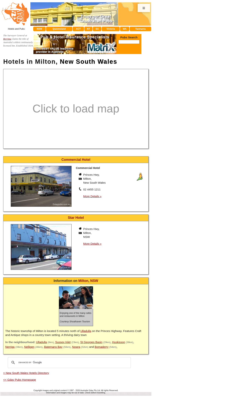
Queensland (59, 29)
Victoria (111, 29)
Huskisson (118, 342)
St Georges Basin (91, 342)
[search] (68, 362)
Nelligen (29, 346)
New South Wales (88, 61)
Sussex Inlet (63, 342)
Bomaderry (101, 346)
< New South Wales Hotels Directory (26, 372)
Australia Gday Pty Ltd (90, 390)
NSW (39, 29)
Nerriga (10, 346)
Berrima (7, 39)
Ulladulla (85, 331)
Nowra (76, 346)
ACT (78, 29)
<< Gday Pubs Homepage (19, 379)
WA (124, 29)
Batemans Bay (53, 346)
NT (88, 29)
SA (97, 29)
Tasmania (140, 29)
